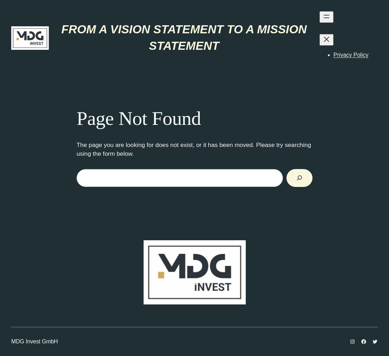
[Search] (299, 178)
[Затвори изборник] (326, 40)
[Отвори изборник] (326, 17)
